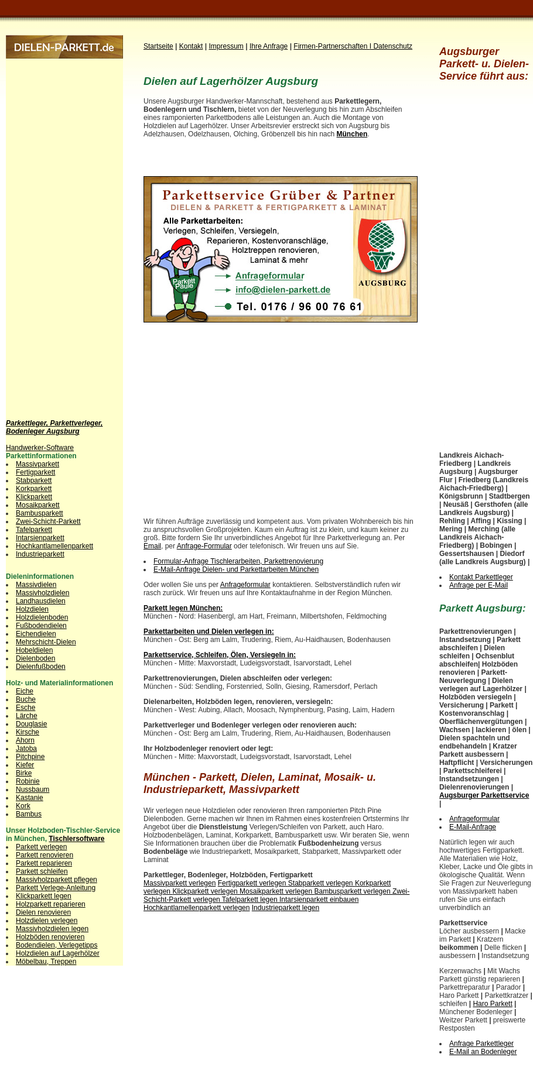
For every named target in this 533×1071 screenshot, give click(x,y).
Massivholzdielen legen (52, 929)
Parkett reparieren (44, 863)
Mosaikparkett (38, 505)
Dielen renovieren (43, 912)
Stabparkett (34, 480)
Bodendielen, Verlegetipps (56, 945)
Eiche (24, 691)
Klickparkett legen (43, 896)
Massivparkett (37, 464)
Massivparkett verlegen (180, 883)
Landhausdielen (41, 601)
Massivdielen (36, 585)
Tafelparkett (34, 530)
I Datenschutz (391, 46)
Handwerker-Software (40, 448)
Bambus (29, 814)
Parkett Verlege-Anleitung (55, 888)
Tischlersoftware (76, 839)
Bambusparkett (39, 513)
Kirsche (27, 732)
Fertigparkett (35, 472)
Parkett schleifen (42, 871)
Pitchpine (30, 757)
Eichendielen (36, 634)
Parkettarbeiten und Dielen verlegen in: (209, 631)
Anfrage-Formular (204, 546)
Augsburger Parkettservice (484, 795)
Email (152, 546)
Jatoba (26, 748)
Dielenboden (35, 658)
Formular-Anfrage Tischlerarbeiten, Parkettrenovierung (238, 561)
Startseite (158, 46)
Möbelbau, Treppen (46, 961)
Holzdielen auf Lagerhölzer (58, 953)
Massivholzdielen (42, 593)
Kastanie (29, 798)
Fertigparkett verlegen (253, 883)
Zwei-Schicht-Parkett (48, 521)
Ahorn (25, 740)
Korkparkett (34, 489)
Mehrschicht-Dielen (46, 642)
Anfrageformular (245, 585)
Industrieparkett (40, 554)
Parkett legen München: (183, 608)
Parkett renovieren (44, 855)
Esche (25, 707)
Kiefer (25, 765)
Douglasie (31, 724)
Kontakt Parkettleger (481, 577)
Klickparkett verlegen (206, 891)
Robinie (28, 781)
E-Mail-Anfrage (472, 827)
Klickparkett (34, 497)
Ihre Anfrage (269, 46)
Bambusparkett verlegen (353, 891)
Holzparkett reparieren (51, 904)
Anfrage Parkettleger (481, 1043)
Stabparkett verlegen (321, 883)
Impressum (226, 46)
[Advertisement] (53, 234)
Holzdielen (32, 609)
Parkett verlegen (41, 847)
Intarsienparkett (40, 538)
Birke (24, 773)
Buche (26, 699)
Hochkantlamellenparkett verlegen (197, 908)
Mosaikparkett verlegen (277, 891)
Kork (23, 806)
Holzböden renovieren (50, 937)
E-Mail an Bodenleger (483, 1052)
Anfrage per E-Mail (478, 585)
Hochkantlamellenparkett (54, 546)
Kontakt (191, 46)
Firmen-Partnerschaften (331, 46)
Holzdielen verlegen (46, 920)
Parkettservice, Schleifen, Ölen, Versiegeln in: (220, 655)
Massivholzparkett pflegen (56, 880)
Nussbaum (32, 789)
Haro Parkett (492, 1004)
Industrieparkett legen (285, 908)
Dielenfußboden (41, 666)
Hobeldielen (34, 650)
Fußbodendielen (41, 626)
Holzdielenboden (42, 617)
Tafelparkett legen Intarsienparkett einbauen (290, 899)
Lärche (26, 716)
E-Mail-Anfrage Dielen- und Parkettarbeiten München (236, 569)
